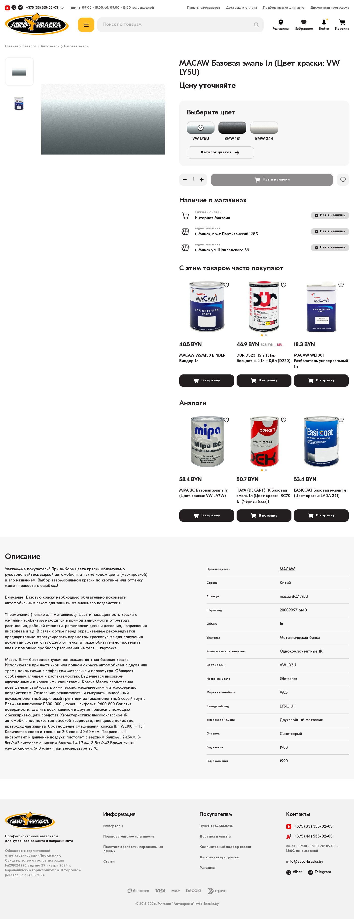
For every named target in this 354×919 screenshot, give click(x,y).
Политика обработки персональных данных (133, 849)
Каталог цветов (220, 152)
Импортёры (113, 826)
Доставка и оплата (241, 8)
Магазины (207, 868)
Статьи (109, 862)
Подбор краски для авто (283, 8)
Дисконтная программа (329, 8)
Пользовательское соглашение (128, 837)
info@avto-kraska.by (304, 862)
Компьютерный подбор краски (225, 847)
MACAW (287, 569)
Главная (11, 46)
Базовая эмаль (76, 46)
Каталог (29, 46)
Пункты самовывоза (203, 8)
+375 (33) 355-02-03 (42, 8)
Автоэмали (50, 46)
